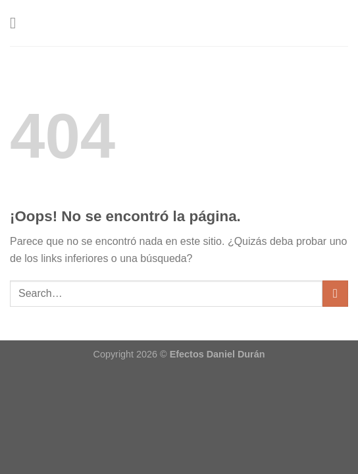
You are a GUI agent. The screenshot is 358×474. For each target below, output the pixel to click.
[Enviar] (335, 293)
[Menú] (18, 23)
